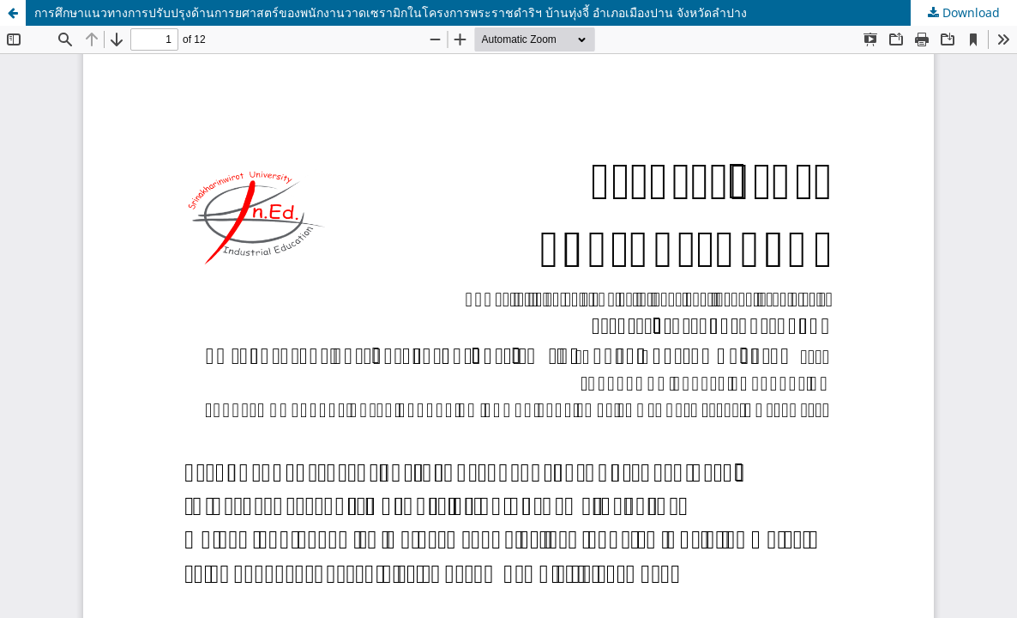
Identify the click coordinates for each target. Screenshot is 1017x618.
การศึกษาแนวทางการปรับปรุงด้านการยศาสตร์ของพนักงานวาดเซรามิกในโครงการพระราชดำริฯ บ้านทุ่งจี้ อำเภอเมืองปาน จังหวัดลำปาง (390, 12)
